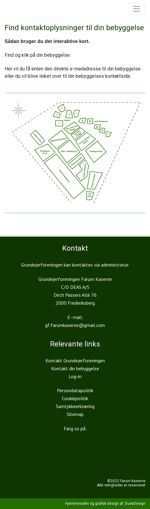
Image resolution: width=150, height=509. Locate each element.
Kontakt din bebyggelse (75, 368)
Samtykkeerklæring (75, 406)
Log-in (75, 376)
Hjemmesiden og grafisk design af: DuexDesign (105, 503)
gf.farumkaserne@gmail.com (75, 325)
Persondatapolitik (75, 390)
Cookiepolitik (75, 398)
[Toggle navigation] (136, 9)
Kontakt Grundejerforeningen (75, 360)
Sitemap (75, 414)
